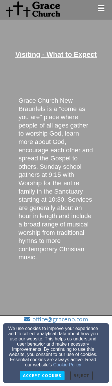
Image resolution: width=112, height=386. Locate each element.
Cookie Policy (67, 364)
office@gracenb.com (60, 319)
